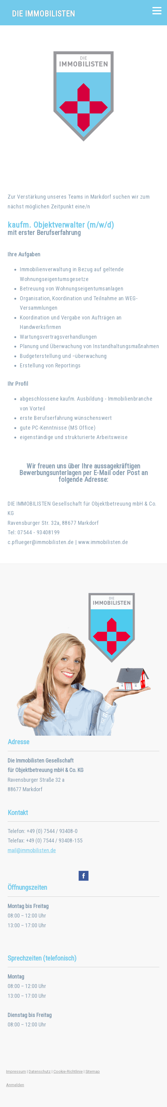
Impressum (16, 1071)
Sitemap (92, 1071)
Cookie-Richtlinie (68, 1071)
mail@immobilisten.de (32, 850)
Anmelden (15, 1085)
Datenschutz (40, 1071)
